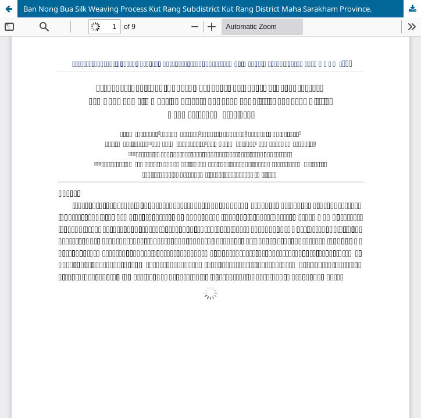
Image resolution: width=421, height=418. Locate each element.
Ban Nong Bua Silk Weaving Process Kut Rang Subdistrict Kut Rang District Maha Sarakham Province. (197, 8)
